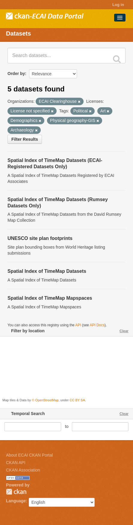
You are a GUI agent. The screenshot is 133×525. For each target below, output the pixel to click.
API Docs (97, 325)
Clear (124, 331)
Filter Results (24, 139)
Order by (16, 73)
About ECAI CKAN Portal (29, 455)
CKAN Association (23, 470)
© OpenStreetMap (45, 400)
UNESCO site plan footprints (39, 238)
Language (16, 500)
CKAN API (15, 462)
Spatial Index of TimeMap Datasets (46, 271)
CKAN (16, 492)
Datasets (18, 33)
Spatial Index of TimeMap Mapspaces (49, 298)
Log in (118, 4)
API (78, 325)
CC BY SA (77, 400)
